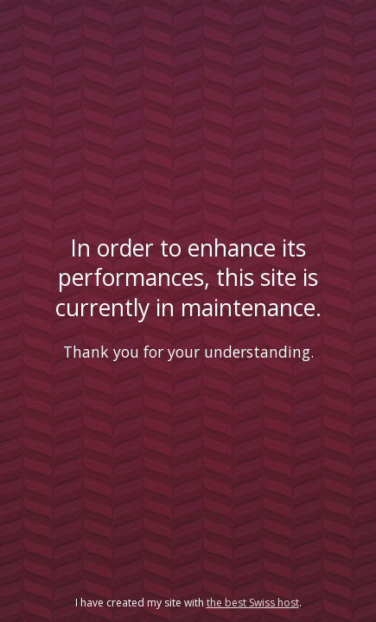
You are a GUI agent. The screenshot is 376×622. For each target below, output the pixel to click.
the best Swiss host (253, 602)
